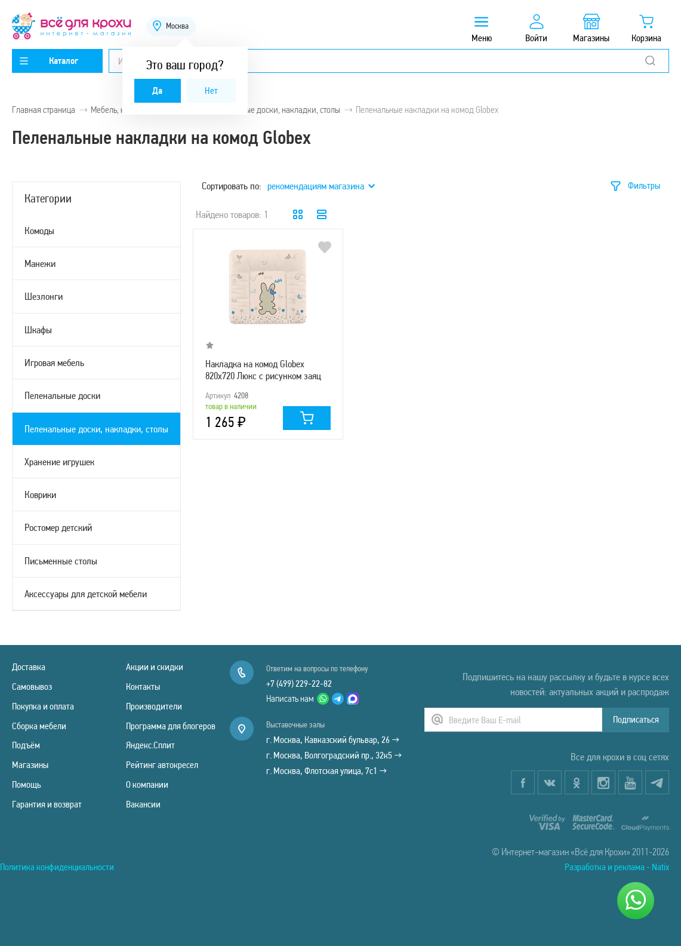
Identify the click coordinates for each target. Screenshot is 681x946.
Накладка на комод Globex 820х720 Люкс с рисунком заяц (263, 370)
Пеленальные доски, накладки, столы (96, 429)
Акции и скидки (154, 666)
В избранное (325, 247)
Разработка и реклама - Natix (617, 867)
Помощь (26, 784)
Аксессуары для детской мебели (85, 594)
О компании (147, 784)
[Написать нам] (636, 901)
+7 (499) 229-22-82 (299, 683)
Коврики (40, 494)
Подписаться (636, 719)
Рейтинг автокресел (162, 764)
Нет (211, 90)
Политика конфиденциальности (57, 867)
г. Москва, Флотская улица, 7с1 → (326, 770)
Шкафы (38, 330)
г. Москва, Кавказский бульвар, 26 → (332, 739)
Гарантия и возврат (47, 804)
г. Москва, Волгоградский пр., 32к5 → (334, 755)
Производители (154, 706)
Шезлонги (43, 296)
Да (157, 90)
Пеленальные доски (62, 395)
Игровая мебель (54, 362)
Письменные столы (60, 561)
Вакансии (143, 804)
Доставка (28, 666)
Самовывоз (32, 686)
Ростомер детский (58, 527)
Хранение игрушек (59, 462)
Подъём (26, 745)
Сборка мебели (39, 726)
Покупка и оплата (43, 706)
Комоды (39, 230)
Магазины (30, 764)
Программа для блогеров (170, 726)
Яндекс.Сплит (150, 745)
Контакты (143, 686)
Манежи (40, 263)
